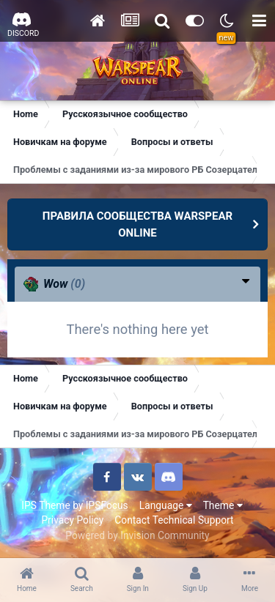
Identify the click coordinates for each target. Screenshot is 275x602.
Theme (223, 505)
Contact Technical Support (173, 520)
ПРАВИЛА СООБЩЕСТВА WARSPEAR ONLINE (137, 224)
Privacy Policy (72, 520)
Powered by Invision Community (137, 535)
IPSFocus (107, 505)
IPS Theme (45, 505)
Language (165, 505)
